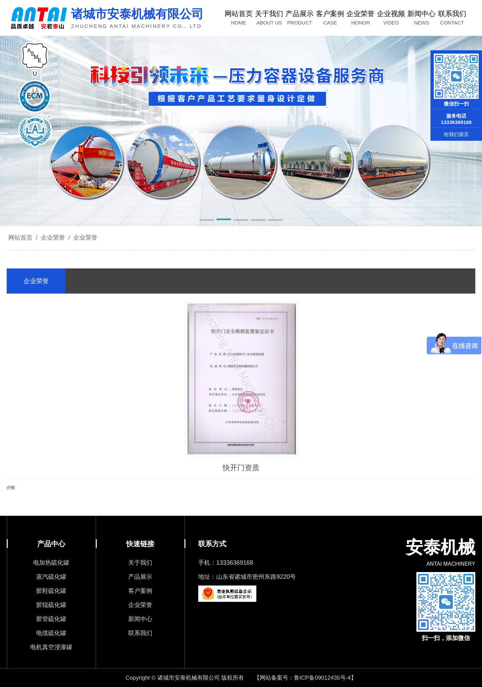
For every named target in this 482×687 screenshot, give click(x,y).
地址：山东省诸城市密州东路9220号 (247, 576)
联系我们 (140, 633)
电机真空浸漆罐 (51, 647)
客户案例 (140, 590)
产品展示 (140, 576)
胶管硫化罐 (51, 619)
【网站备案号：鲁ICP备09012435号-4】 (305, 678)
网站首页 (20, 237)
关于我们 (140, 562)
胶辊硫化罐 (51, 605)
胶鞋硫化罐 (51, 590)
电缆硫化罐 (51, 633)
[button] (206, 220)
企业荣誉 (53, 237)
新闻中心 (140, 619)
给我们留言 (456, 134)
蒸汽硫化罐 (51, 576)
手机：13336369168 (225, 562)
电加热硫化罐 (51, 562)
